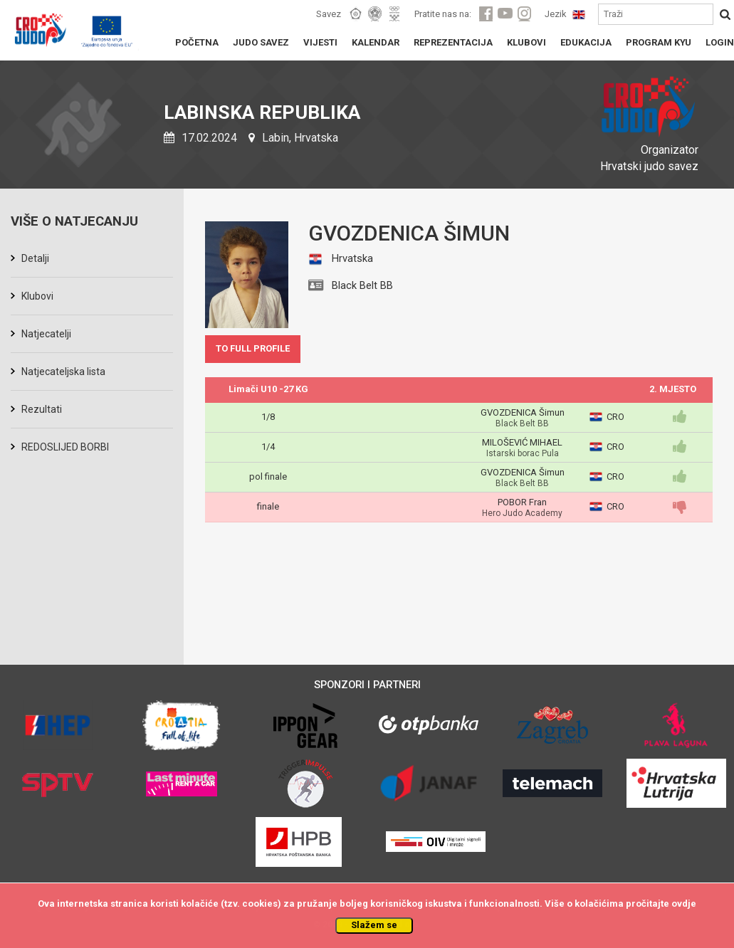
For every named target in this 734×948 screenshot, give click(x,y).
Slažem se (374, 925)
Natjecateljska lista (63, 371)
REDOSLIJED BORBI (65, 447)
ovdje (683, 903)
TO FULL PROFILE (253, 348)
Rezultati (41, 409)
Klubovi (37, 296)
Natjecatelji (46, 333)
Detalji (35, 258)
